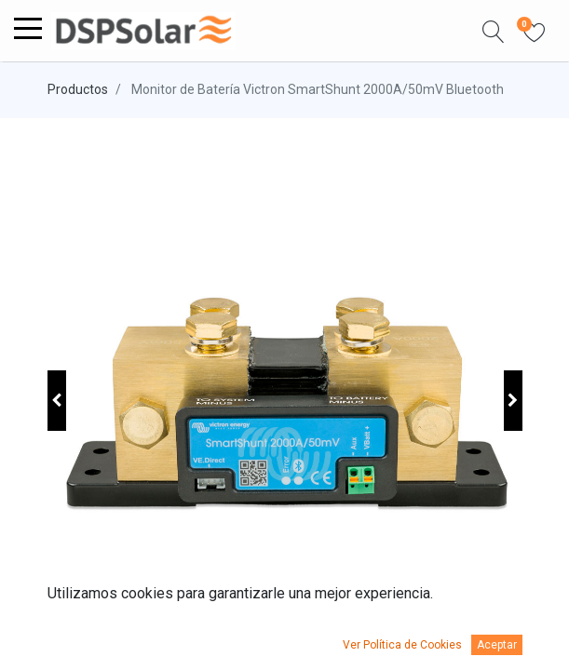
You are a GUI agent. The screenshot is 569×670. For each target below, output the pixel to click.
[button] (493, 30)
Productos (77, 89)
